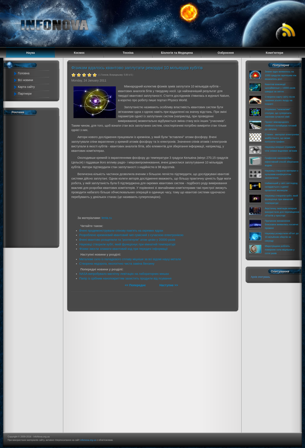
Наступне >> (168, 285)
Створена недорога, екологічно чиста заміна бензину (116, 263)
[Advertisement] (32, 180)
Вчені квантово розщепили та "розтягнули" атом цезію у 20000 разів (127, 239)
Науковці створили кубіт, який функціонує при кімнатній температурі (127, 244)
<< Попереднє (136, 285)
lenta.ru (107, 218)
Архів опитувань (260, 276)
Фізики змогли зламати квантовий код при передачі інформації (123, 248)
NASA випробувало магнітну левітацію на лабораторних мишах (124, 273)
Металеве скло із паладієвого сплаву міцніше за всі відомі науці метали (130, 259)
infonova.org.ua (88, 440)
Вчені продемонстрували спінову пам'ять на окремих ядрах (121, 230)
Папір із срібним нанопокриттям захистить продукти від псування (125, 278)
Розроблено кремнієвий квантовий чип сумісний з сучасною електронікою (131, 235)
